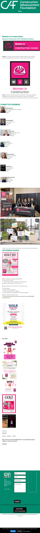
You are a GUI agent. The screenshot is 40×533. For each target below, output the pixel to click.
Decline (20, 531)
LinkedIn (14, 436)
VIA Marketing (20, 515)
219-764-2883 (7, 489)
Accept (13, 531)
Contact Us (4, 430)
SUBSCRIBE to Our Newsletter (20, 510)
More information (26, 531)
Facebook (4, 436)
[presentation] (22, 496)
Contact (7, 112)
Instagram (9, 436)
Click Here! (4, 444)
